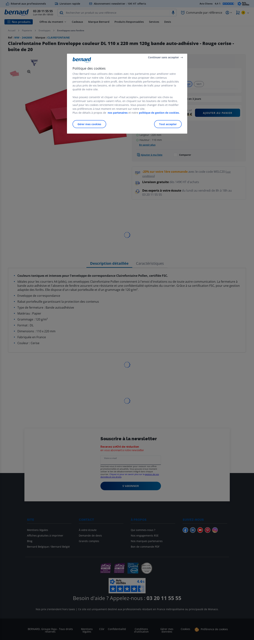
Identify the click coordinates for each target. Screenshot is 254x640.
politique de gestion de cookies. (159, 112)
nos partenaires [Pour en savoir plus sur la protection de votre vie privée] (118, 112)
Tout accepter (168, 124)
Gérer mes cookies (89, 124)
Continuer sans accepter (163, 57)
